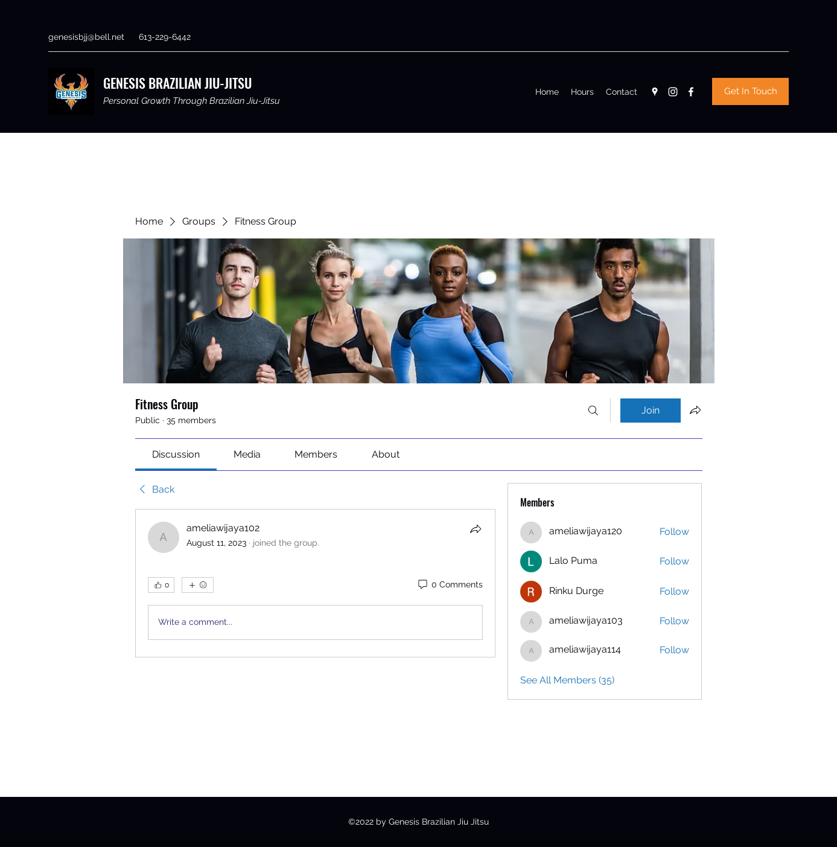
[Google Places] (655, 92)
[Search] (593, 410)
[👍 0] (161, 585)
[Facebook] (691, 92)
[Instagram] (673, 92)
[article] (315, 583)
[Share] (475, 529)
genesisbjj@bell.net (86, 37)
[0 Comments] (449, 585)
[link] (176, 454)
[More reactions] (198, 585)
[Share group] (695, 410)
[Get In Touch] (750, 91)
